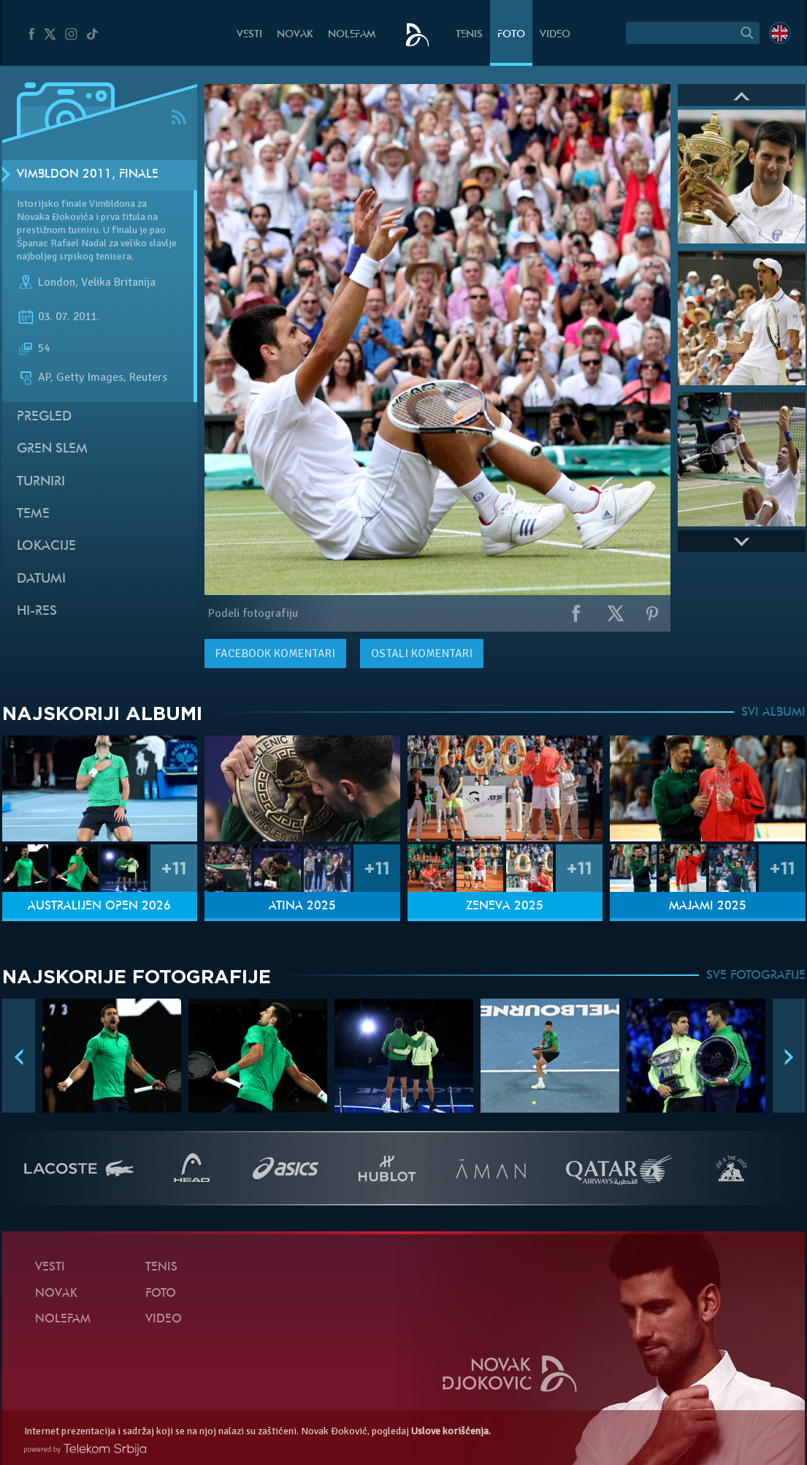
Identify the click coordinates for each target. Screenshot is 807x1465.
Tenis (469, 34)
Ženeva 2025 (504, 906)
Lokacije (46, 546)
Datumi (41, 579)
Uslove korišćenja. (451, 1431)
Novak (295, 34)
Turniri (41, 482)
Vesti (249, 34)
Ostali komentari (422, 653)
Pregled (44, 417)
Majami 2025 (707, 906)
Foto (511, 34)
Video (555, 34)
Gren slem (52, 449)
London (56, 282)
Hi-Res (37, 611)
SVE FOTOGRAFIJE (756, 976)
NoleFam (351, 34)
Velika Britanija (118, 282)
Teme (33, 514)
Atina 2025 (302, 906)
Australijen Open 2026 (99, 906)
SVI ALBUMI (773, 713)
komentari (275, 653)
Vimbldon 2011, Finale (87, 175)
